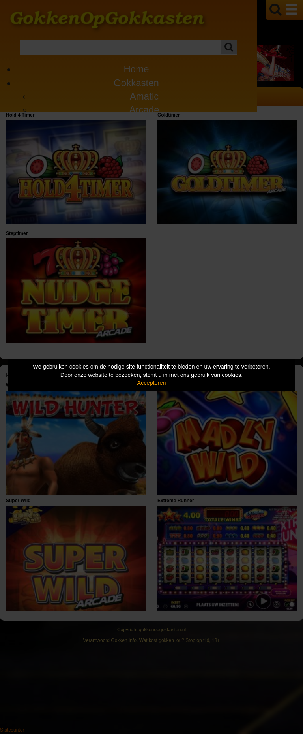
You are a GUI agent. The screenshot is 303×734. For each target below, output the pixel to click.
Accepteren (151, 383)
